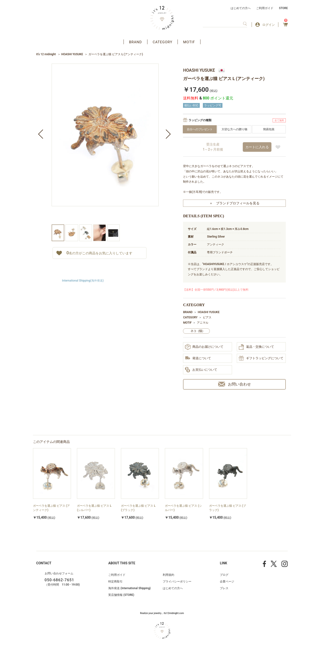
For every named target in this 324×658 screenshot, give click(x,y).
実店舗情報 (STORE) (121, 595)
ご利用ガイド (264, 8)
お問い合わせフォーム (59, 573)
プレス (224, 588)
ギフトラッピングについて (261, 358)
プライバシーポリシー (177, 581)
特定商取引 (115, 581)
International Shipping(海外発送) (83, 280)
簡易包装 (269, 129)
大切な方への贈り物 (234, 129)
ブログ (224, 574)
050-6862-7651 (59, 580)
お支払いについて (201, 370)
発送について (198, 358)
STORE (283, 8)
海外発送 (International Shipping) (129, 588)
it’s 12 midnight (46, 54)
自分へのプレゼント (200, 129)
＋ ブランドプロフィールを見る (234, 203)
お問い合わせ (234, 384)
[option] (105, 144)
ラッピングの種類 (200, 120)
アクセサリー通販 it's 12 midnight (162, 18)
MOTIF (189, 42)
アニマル (202, 322)
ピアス (207, 317)
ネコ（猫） (197, 331)
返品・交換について (256, 347)
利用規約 (168, 574)
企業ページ (227, 581)
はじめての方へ (241, 8)
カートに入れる (257, 147)
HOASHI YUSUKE (72, 54)
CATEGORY (163, 42)
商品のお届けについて (204, 347)
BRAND (135, 42)
